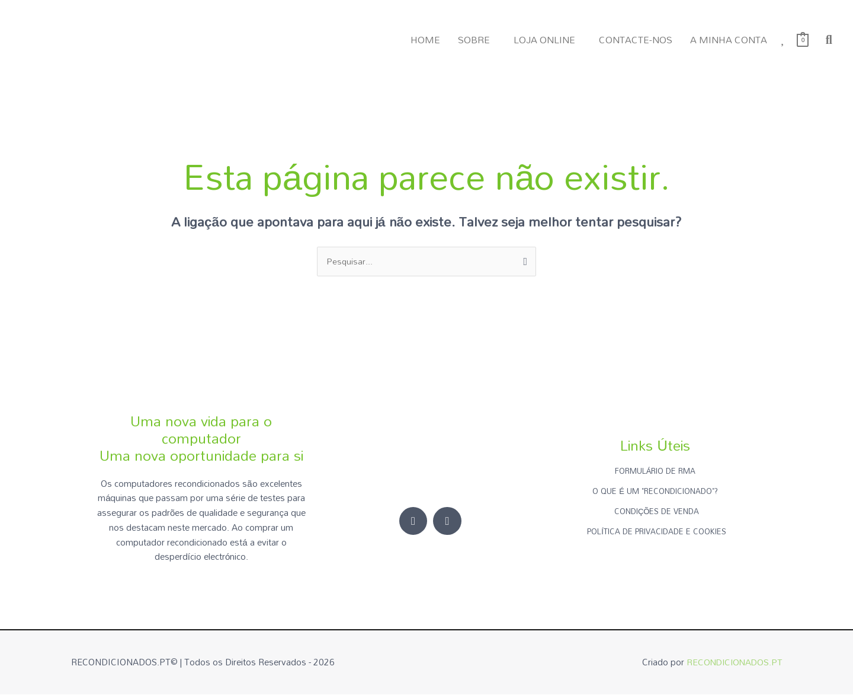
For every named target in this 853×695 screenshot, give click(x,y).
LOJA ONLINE (544, 39)
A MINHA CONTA (728, 39)
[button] (477, 39)
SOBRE (474, 39)
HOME (425, 39)
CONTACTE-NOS (635, 39)
